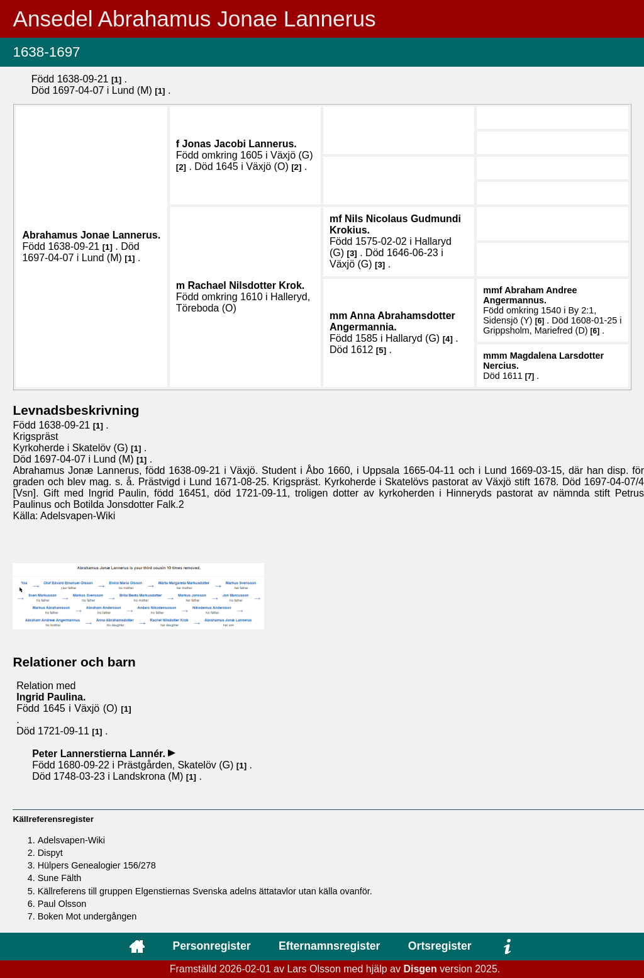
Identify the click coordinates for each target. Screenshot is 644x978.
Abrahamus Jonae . (91, 235)
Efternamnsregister (329, 946)
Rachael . (245, 285)
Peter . (100, 753)
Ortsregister (440, 946)
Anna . (392, 321)
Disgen (419, 969)
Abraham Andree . (530, 295)
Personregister (211, 946)
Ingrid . (51, 697)
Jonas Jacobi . (239, 143)
